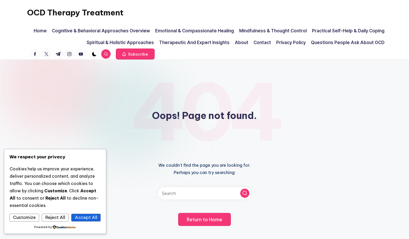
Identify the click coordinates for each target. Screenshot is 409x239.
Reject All (55, 217)
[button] (135, 54)
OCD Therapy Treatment (75, 12)
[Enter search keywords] (204, 193)
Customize (24, 217)
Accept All (86, 217)
